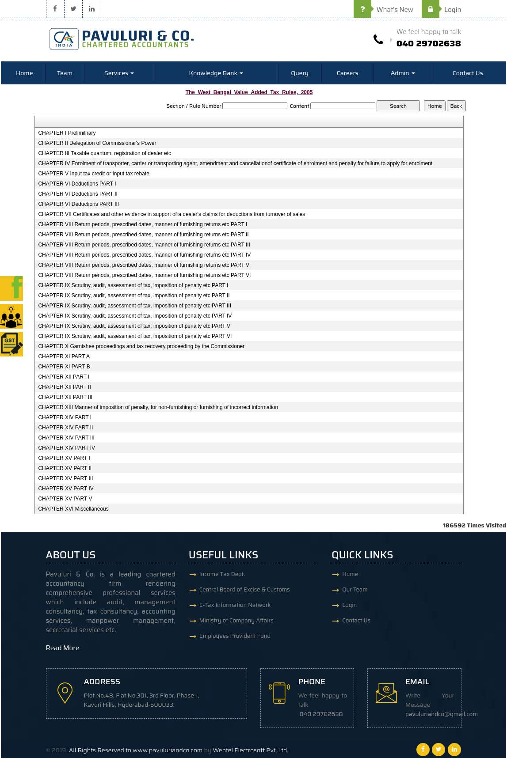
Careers (347, 73)
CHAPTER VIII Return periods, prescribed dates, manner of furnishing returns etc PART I (142, 224)
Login (441, 9)
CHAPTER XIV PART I (64, 417)
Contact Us (468, 73)
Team (64, 73)
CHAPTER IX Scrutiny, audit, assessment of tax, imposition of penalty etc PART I (133, 285)
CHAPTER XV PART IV (65, 488)
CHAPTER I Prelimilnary (66, 133)
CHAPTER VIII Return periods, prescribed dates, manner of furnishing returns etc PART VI (144, 275)
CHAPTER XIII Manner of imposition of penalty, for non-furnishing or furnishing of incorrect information (158, 407)
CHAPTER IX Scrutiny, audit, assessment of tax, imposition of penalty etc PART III (134, 306)
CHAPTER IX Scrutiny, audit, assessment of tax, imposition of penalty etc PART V (134, 326)
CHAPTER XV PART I (64, 458)
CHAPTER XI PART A (64, 356)
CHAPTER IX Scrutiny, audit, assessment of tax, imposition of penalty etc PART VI (135, 336)
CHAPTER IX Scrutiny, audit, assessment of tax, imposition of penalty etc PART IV (135, 316)
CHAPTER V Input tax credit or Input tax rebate (93, 174)
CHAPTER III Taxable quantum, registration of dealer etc (104, 153)
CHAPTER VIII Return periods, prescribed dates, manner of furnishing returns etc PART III (144, 245)
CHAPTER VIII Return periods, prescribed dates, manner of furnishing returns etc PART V (143, 265)
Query (300, 73)
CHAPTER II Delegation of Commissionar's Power (97, 143)
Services (119, 73)
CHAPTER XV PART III (65, 478)
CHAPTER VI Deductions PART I (77, 184)
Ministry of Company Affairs (236, 620)
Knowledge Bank (216, 73)
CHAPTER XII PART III (65, 397)
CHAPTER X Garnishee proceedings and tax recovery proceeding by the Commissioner (141, 346)
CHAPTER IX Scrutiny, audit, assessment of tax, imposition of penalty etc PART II (133, 295)
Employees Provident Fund (235, 636)
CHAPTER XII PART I (63, 377)
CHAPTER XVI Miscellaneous (73, 509)
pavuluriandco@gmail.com (441, 714)
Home (24, 73)
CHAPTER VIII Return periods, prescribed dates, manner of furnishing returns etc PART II (143, 234)
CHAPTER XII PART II (64, 387)
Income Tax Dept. (222, 574)
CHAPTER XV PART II (64, 468)
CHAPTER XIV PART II (65, 427)
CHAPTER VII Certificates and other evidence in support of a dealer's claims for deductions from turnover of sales (171, 214)
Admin (403, 73)
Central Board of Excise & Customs (244, 589)
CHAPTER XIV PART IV (66, 448)
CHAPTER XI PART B (64, 367)
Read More (63, 648)
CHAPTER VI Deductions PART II (77, 194)
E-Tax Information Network (235, 605)
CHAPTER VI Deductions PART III (78, 204)
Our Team (355, 589)
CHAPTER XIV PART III (66, 438)
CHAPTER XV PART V (65, 499)
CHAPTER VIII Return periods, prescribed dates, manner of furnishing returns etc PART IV (144, 255)
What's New (383, 9)
